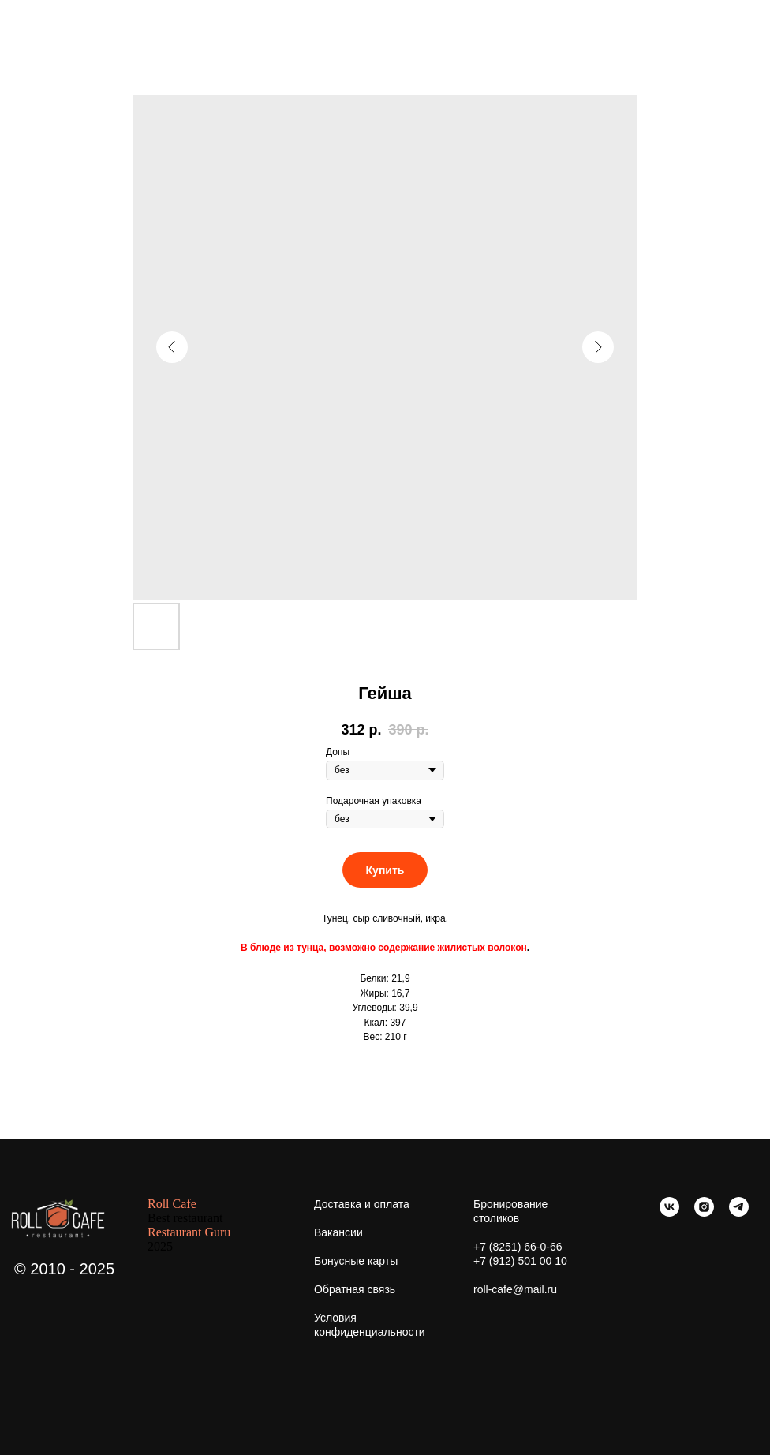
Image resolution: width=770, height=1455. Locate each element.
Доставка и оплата (361, 1204)
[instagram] (704, 1212)
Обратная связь (354, 1289)
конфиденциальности (369, 1332)
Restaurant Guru (189, 1232)
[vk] (669, 1212)
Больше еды (55, 22)
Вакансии (338, 1232)
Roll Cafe (172, 1203)
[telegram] (739, 1212)
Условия (335, 1317)
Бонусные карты (356, 1261)
